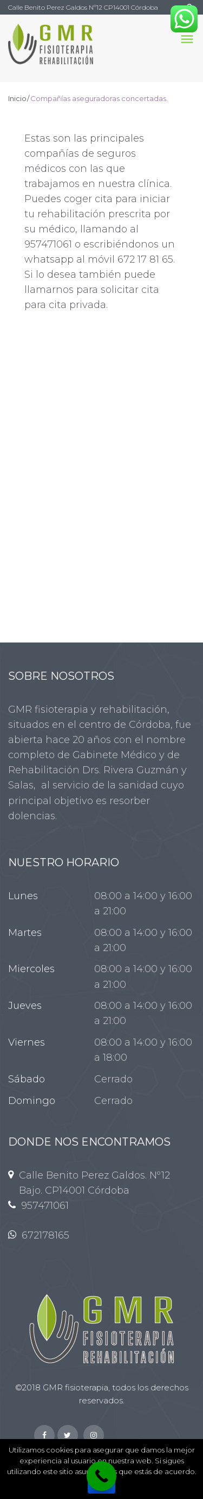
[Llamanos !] (101, 1476)
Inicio (17, 98)
